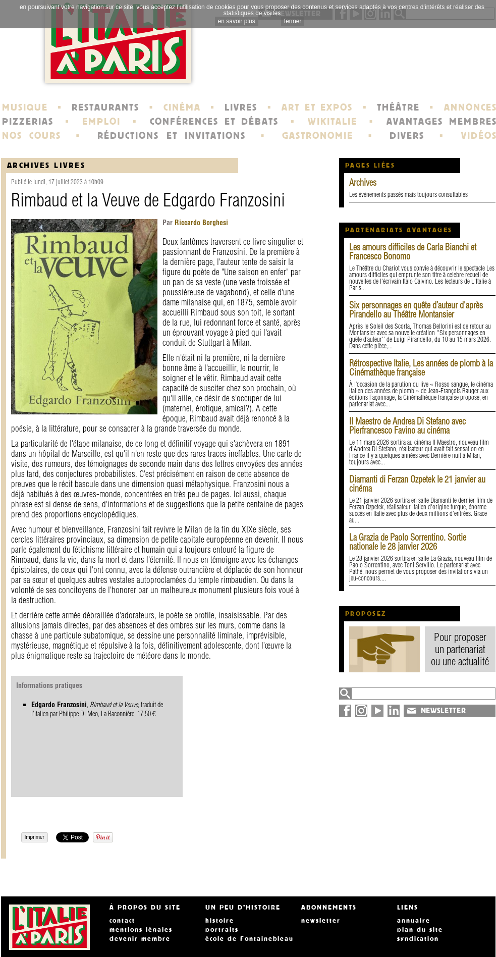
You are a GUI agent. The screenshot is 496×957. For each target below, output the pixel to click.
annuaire (413, 920)
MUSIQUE (25, 107)
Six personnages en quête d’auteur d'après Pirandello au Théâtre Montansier (416, 309)
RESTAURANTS (105, 107)
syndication (418, 938)
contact (122, 920)
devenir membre (140, 938)
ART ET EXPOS (317, 107)
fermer (293, 21)
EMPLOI (101, 122)
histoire (219, 920)
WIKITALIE (332, 122)
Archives (362, 182)
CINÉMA (182, 107)
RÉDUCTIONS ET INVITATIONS (171, 136)
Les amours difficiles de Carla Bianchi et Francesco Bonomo (412, 251)
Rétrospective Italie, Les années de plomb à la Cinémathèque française (421, 367)
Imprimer (34, 837)
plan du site (420, 929)
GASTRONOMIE (317, 136)
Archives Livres (46, 165)
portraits (222, 929)
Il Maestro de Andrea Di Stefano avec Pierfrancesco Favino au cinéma (407, 425)
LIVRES (241, 107)
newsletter (321, 920)
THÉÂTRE (398, 107)
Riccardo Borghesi (200, 222)
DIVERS (407, 136)
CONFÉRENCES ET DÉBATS (214, 122)
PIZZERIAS (27, 122)
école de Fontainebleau (249, 938)
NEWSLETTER (443, 711)
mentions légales (141, 929)
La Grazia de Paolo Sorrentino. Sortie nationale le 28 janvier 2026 (407, 541)
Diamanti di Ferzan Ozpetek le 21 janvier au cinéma (417, 483)
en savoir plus (236, 21)
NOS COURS (32, 136)
